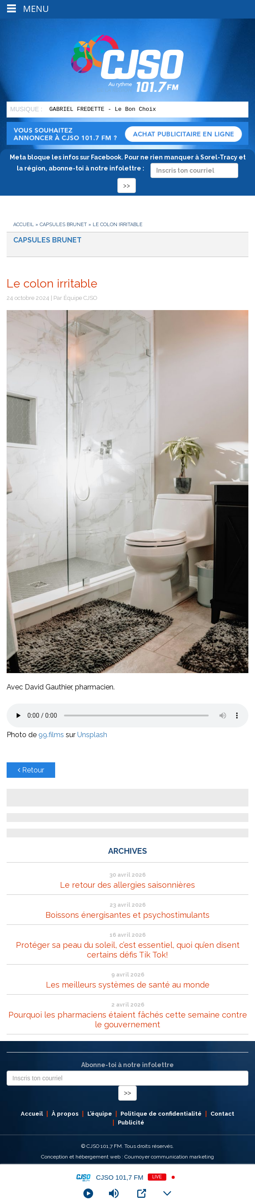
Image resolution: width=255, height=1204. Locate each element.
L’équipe (99, 1113)
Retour (31, 770)
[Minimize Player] (167, 1193)
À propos (65, 1113)
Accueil (23, 224)
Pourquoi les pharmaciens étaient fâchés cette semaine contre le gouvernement (127, 1019)
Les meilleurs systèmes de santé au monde (128, 984)
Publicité (131, 1122)
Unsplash (92, 735)
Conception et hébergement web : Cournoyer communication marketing (127, 1157)
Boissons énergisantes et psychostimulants (127, 915)
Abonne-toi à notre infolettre (127, 1064)
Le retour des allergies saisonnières (127, 885)
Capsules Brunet (63, 224)
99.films (51, 735)
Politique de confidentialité (161, 1113)
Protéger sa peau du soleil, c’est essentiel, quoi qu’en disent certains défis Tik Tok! (128, 949)
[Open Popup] (141, 1193)
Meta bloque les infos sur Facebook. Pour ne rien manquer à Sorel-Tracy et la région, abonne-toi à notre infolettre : (128, 171)
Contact (222, 1113)
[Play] (88, 1193)
